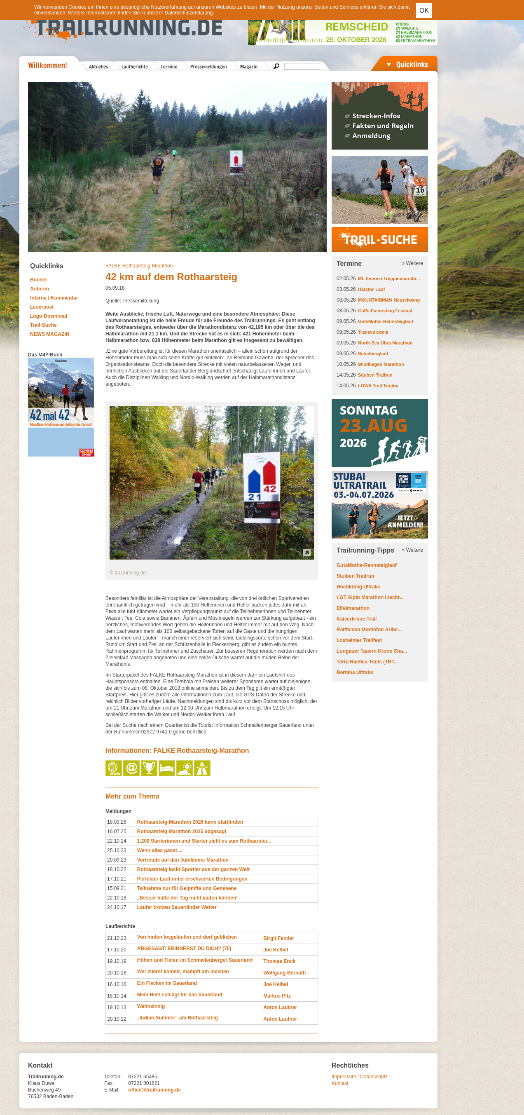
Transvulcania (373, 332)
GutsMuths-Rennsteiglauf (385, 321)
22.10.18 (116, 898)
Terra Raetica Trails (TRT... (367, 662)
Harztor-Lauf (371, 289)
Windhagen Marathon (381, 364)
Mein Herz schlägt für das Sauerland (179, 995)
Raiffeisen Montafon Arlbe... (369, 629)
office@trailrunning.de (154, 1090)
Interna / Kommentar (54, 298)
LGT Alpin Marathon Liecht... (370, 597)
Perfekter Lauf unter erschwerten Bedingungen (192, 879)
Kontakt (340, 1083)
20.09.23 (116, 860)
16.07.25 (116, 831)
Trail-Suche (43, 325)
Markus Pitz (277, 996)
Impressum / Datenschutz (360, 1077)
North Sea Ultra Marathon (385, 342)
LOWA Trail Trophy (378, 385)
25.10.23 (116, 850)
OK (424, 10)
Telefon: (113, 1077)
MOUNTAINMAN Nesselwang (389, 299)
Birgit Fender (278, 938)
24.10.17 (116, 907)
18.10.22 (116, 869)
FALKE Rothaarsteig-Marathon (139, 266)
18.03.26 (116, 822)
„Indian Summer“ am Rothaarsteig (177, 1018)
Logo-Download (49, 316)
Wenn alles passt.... (159, 850)
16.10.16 (116, 984)
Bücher (38, 280)
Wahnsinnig (151, 1006)
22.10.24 (116, 841)
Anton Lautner (280, 1007)
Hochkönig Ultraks (358, 587)
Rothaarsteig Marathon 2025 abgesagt (182, 831)
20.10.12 (116, 1019)
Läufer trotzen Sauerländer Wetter (177, 907)
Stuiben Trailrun (375, 374)
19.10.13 (116, 1007)
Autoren (39, 289)
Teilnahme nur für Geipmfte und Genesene (187, 888)
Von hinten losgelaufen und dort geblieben (187, 937)
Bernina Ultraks (355, 672)
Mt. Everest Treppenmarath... (389, 278)
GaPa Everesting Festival (385, 310)
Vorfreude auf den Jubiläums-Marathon (183, 860)
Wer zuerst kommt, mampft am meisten (183, 971)
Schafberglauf (373, 353)
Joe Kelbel (275, 950)
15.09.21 (116, 888)
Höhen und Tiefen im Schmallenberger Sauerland (195, 960)
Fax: (109, 1083)
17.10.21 (116, 879)
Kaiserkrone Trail (357, 619)
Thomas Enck (279, 961)
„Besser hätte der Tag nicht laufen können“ (188, 898)
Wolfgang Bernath (284, 973)
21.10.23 (116, 938)
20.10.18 (116, 973)
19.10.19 (116, 961)
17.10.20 (116, 950)
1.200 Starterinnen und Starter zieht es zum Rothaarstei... (204, 841)
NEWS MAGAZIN (49, 334)
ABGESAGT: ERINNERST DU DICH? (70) (184, 948)
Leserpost (42, 307)
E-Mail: (111, 1090)
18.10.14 (116, 996)
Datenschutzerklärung (189, 13)
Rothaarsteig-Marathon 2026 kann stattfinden (190, 822)
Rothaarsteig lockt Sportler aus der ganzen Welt (193, 869)
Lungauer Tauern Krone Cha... (372, 651)
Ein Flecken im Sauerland (167, 983)
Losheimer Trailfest (359, 640)
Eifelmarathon (353, 608)
